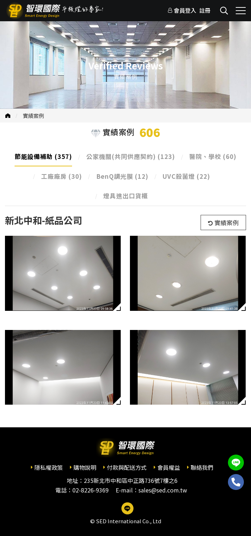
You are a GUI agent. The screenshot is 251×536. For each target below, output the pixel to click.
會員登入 (185, 10)
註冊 (205, 10)
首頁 (7, 115)
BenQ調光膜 (122, 176)
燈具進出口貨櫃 (125, 195)
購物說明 (84, 467)
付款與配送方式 (127, 467)
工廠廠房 (61, 176)
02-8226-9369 (90, 490)
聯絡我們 (202, 467)
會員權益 (168, 467)
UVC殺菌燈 (186, 176)
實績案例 (33, 115)
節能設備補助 (43, 156)
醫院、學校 (212, 156)
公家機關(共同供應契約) (130, 156)
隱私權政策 (48, 467)
